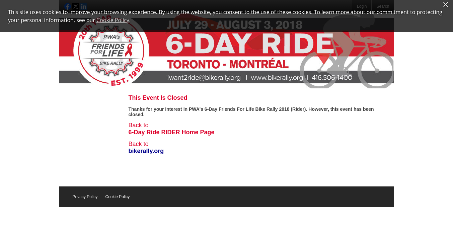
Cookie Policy (117, 196)
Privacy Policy (85, 196)
